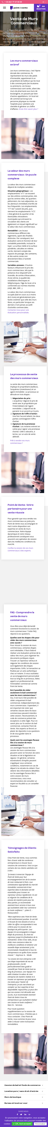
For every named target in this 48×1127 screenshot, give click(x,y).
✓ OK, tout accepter (22, 1124)
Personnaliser (40, 1124)
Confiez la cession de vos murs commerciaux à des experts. (20, 549)
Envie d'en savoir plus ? (28, 109)
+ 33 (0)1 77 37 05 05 (13, 2)
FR (44, 2)
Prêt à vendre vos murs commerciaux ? (20, 441)
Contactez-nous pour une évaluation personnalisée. (18, 311)
